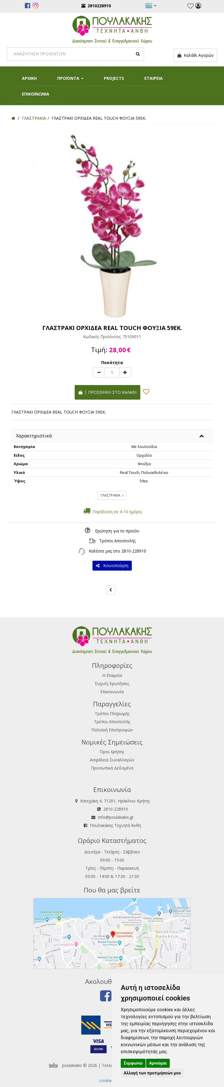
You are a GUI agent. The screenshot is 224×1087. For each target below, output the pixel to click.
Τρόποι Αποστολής (117, 541)
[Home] (13, 118)
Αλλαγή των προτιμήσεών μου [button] (152, 1073)
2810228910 (96, 5)
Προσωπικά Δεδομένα (112, 768)
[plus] (125, 372)
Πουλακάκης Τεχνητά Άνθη (115, 825)
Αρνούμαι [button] (158, 1063)
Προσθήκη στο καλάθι (107, 392)
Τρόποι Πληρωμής (112, 713)
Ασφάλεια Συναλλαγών (112, 760)
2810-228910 (133, 551)
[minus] (99, 372)
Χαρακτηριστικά (34, 436)
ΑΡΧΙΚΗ (29, 78)
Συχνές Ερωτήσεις (112, 683)
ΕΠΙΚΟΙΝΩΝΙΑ (35, 94)
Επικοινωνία (112, 691)
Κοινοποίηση (112, 565)
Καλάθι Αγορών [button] (195, 55)
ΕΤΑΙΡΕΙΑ (153, 78)
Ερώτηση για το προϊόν (117, 531)
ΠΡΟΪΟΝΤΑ (70, 78)
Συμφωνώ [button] (133, 1063)
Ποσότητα (112, 362)
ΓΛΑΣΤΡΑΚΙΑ (112, 495)
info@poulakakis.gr (116, 817)
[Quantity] (112, 372)
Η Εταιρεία (112, 675)
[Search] (75, 54)
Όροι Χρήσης (112, 751)
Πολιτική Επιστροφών (112, 730)
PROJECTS (114, 78)
